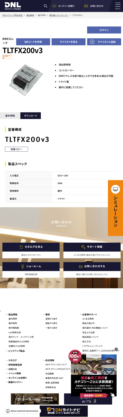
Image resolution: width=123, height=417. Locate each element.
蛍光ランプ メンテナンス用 (20, 336)
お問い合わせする (94, 266)
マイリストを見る (68, 41)
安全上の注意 (88, 332)
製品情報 (12, 314)
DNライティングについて (56, 364)
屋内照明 (12, 318)
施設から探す (51, 323)
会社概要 (49, 373)
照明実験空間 (15, 364)
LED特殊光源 (14, 332)
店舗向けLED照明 (16, 345)
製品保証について (90, 336)
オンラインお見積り (17, 377)
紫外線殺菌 (13, 327)
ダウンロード (30, 115)
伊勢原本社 (50, 387)
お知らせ (12, 369)
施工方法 (86, 341)
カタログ (12, 360)
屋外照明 (12, 323)
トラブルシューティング (92, 345)
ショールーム (33, 266)
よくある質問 (88, 318)
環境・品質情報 (52, 382)
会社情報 (49, 360)
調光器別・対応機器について (95, 327)
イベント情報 (14, 373)
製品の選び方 (88, 323)
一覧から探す (51, 327)
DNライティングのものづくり (57, 368)
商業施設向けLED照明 (18, 341)
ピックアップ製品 (16, 350)
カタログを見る (34, 247)
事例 (47, 314)
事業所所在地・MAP (54, 378)
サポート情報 (94, 247)
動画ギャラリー (15, 382)
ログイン (104, 30)
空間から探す (51, 318)
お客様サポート (89, 314)
